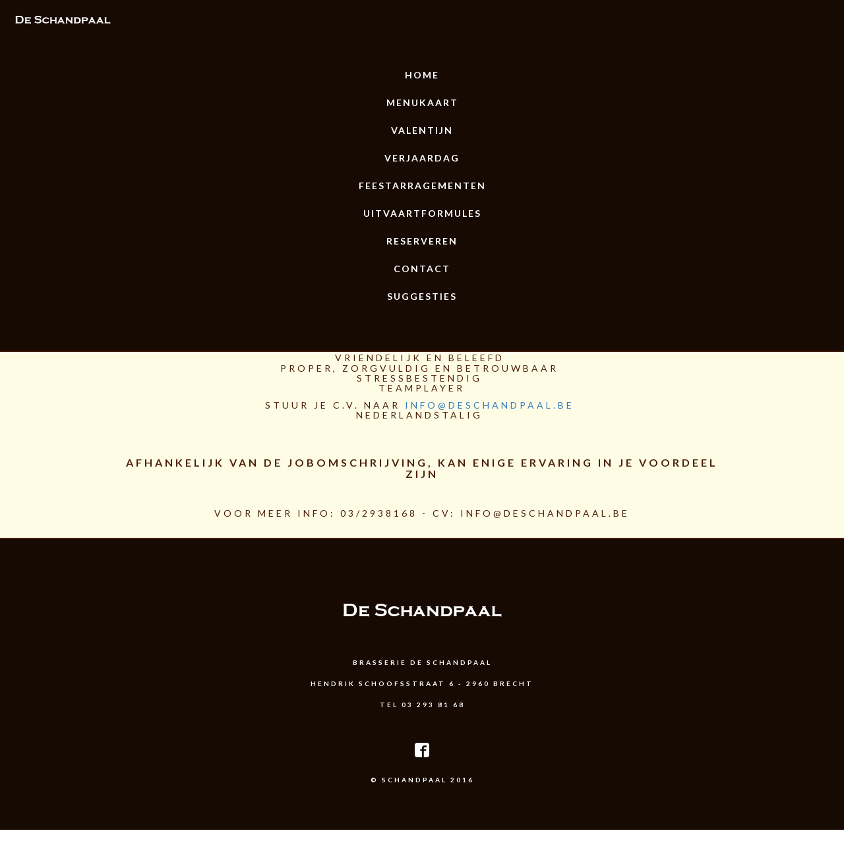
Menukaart (422, 102)
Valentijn (422, 130)
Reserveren (422, 240)
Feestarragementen (422, 185)
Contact (422, 268)
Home (422, 74)
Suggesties (422, 296)
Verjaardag (422, 157)
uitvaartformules (422, 213)
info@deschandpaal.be (489, 405)
